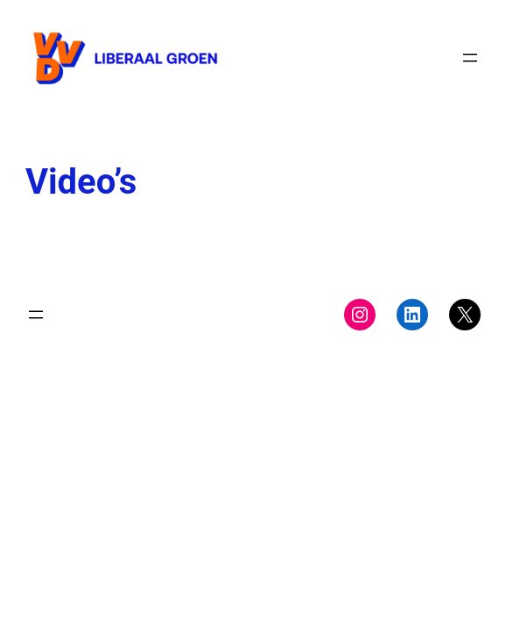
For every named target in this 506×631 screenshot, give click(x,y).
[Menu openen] (470, 57)
